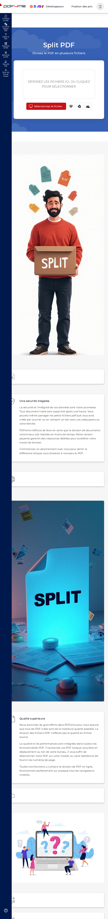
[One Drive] (86, 106)
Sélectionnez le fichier (46, 106)
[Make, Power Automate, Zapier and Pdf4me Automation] (50, 6)
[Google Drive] (77, 106)
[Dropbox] (69, 106)
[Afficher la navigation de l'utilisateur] (100, 6)
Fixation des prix (83, 6)
